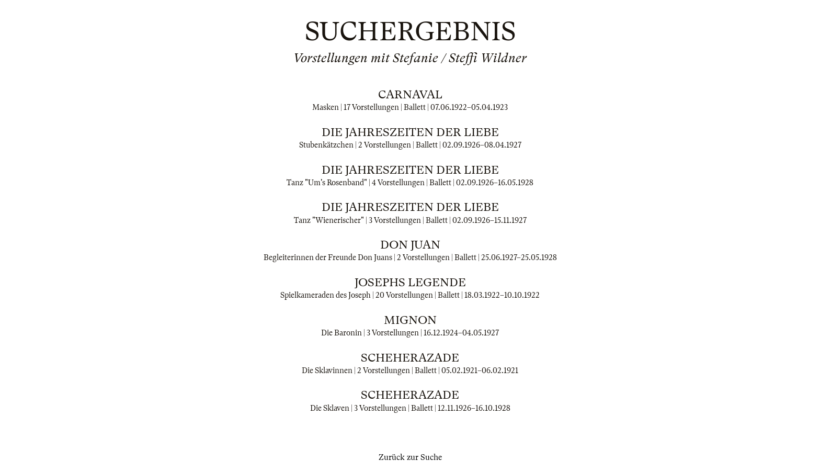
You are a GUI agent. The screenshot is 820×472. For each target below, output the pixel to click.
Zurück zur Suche (410, 457)
